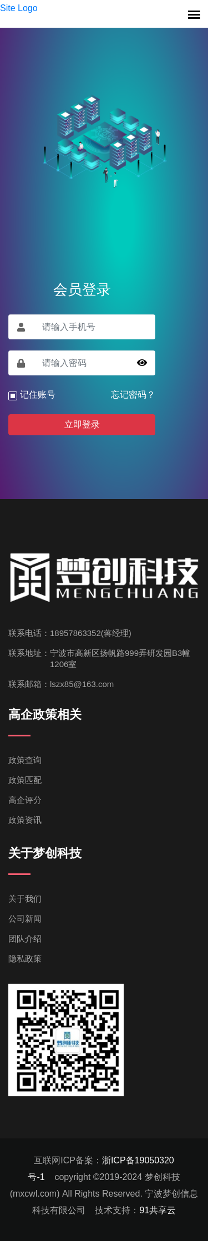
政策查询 (25, 760)
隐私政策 (25, 958)
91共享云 (157, 1210)
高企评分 (25, 800)
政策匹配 (25, 780)
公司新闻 (25, 918)
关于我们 (25, 898)
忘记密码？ (133, 394)
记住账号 (37, 394)
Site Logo (19, 8)
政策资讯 (25, 820)
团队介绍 (25, 938)
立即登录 (82, 424)
